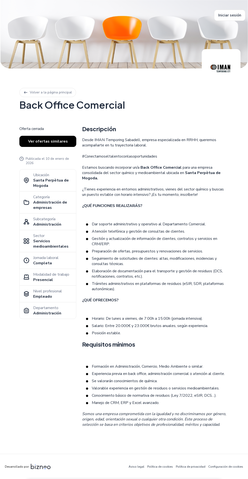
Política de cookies (160, 467)
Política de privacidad (190, 467)
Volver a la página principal (47, 92)
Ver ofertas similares (48, 141)
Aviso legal (136, 467)
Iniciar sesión (229, 15)
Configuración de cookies (225, 467)
